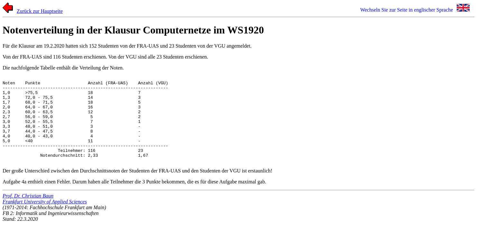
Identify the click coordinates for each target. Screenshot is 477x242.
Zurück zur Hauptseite (40, 11)
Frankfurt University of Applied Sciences (45, 219)
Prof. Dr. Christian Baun (28, 213)
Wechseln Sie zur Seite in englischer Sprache (406, 10)
